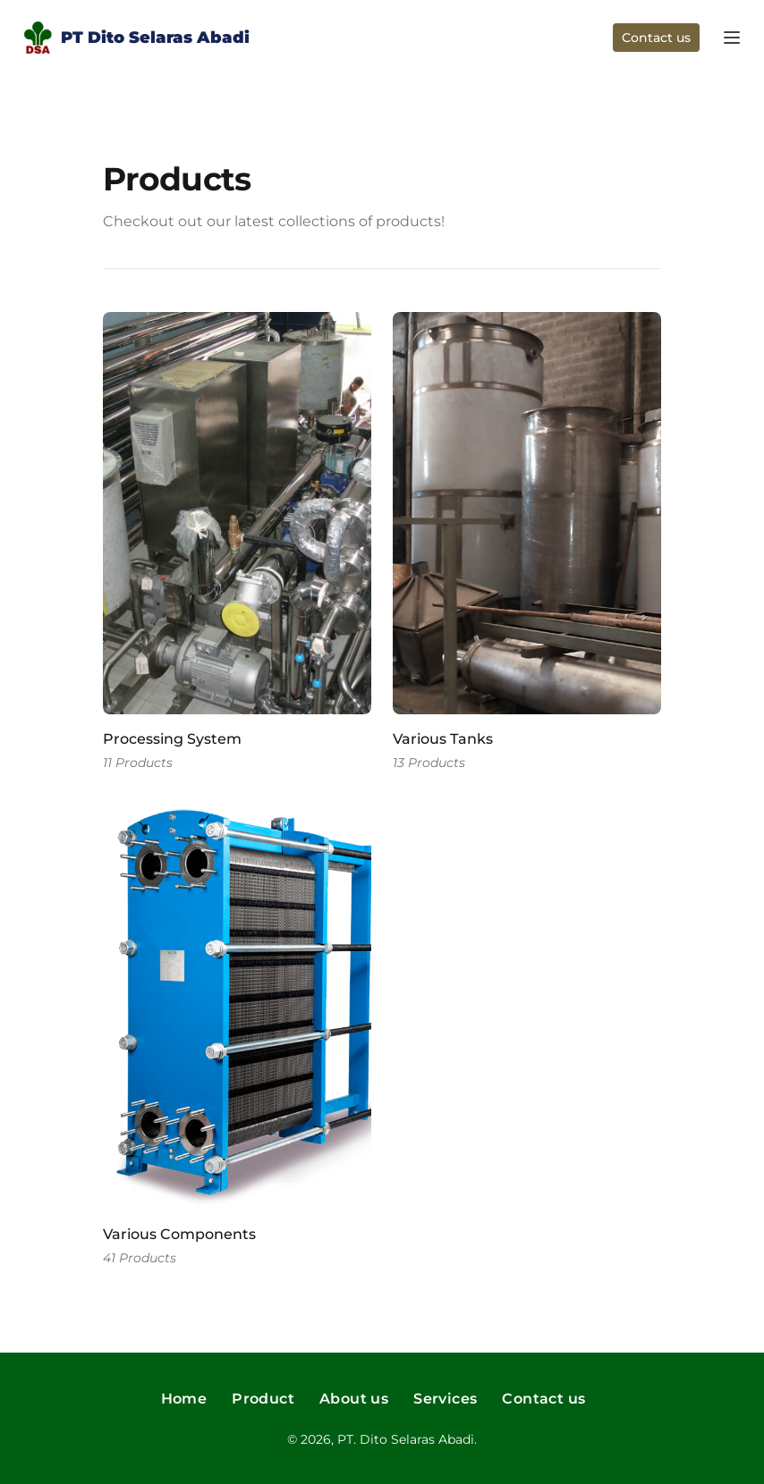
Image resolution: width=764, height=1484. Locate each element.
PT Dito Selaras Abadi (135, 40)
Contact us (656, 38)
